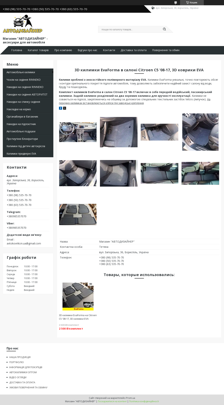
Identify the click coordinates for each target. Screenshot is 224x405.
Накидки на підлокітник (21, 124)
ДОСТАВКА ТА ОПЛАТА (22, 382)
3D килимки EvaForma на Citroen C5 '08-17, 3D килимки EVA (78, 316)
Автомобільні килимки (21, 72)
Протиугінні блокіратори (22, 139)
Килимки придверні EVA (21, 153)
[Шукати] (164, 29)
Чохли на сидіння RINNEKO (24, 79)
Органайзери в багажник (22, 116)
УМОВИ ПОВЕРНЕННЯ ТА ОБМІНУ (28, 387)
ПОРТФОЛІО (16, 362)
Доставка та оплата (134, 50)
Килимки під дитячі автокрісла (26, 146)
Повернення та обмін (165, 50)
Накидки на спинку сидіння (23, 101)
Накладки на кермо (19, 109)
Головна (16, 50)
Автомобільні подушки (21, 131)
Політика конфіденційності (144, 401)
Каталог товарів (38, 50)
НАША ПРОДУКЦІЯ (20, 357)
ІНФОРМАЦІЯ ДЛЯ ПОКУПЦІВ (25, 367)
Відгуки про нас (87, 50)
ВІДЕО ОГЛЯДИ (17, 377)
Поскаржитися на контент (112, 401)
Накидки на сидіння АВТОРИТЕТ (27, 94)
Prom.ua (130, 398)
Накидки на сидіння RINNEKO (25, 87)
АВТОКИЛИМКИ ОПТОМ (23, 372)
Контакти (109, 50)
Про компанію (63, 50)
